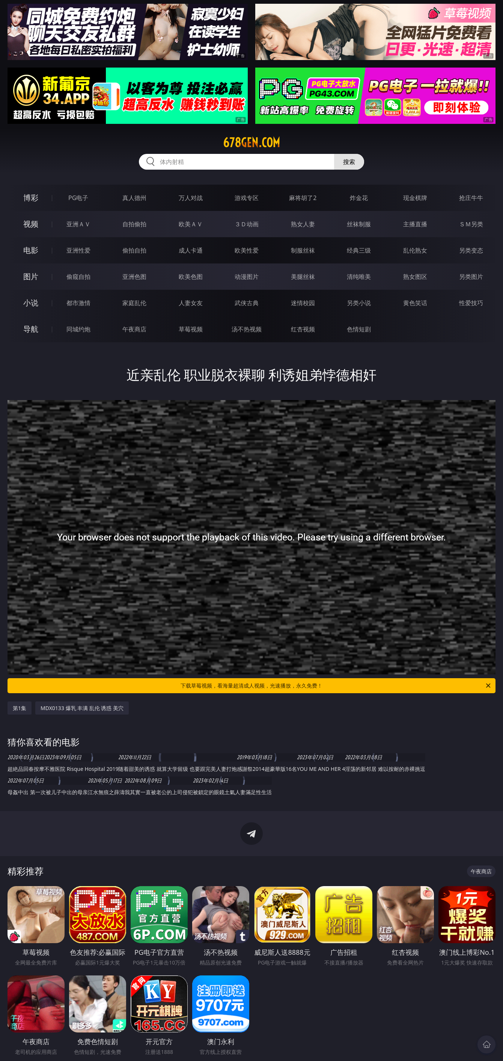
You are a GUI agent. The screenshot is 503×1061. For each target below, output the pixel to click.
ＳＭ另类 (471, 224)
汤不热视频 (247, 329)
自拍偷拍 (134, 224)
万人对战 (191, 198)
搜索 (349, 162)
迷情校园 (303, 303)
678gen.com (251, 142)
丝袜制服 (359, 224)
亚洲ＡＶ (78, 224)
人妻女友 (191, 303)
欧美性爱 (247, 250)
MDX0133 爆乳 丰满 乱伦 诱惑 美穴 (82, 708)
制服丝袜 (303, 250)
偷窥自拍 (78, 276)
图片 (30, 276)
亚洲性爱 (78, 250)
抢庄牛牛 (471, 198)
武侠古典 (247, 303)
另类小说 (359, 303)
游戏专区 (247, 198)
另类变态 (471, 250)
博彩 (30, 198)
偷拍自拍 (134, 250)
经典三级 (359, 250)
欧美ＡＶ (191, 224)
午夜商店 (134, 329)
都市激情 (78, 303)
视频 (30, 224)
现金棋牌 (415, 198)
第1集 (19, 708)
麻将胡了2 (302, 198)
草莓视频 (191, 329)
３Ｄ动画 (247, 224)
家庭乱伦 (134, 303)
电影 (30, 250)
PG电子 (78, 198)
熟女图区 (415, 276)
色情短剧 (359, 329)
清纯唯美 (359, 276)
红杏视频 (303, 329)
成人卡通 (191, 250)
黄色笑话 (415, 303)
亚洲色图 (134, 276)
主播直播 (415, 224)
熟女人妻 (303, 224)
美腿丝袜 (303, 276)
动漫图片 (247, 276)
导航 (30, 329)
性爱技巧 (471, 303)
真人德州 (134, 198)
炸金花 (359, 198)
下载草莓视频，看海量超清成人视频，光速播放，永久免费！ (336, 685)
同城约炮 (78, 329)
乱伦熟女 (415, 250)
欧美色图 (191, 276)
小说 (30, 303)
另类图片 (471, 276)
